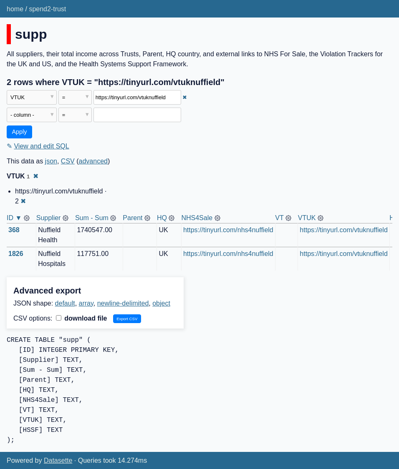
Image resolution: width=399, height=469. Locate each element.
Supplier (48, 217)
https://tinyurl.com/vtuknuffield (343, 229)
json (51, 161)
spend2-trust (47, 9)
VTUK (307, 217)
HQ (162, 217)
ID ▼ (14, 217)
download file (81, 318)
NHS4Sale (196, 217)
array (86, 303)
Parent (132, 217)
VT (279, 217)
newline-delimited (123, 303)
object (161, 303)
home (15, 9)
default (65, 303)
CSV (68, 161)
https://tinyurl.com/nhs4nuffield (228, 229)
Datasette (58, 460)
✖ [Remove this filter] (184, 97)
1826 (15, 253)
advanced (93, 161)
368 (14, 229)
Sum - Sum (92, 217)
